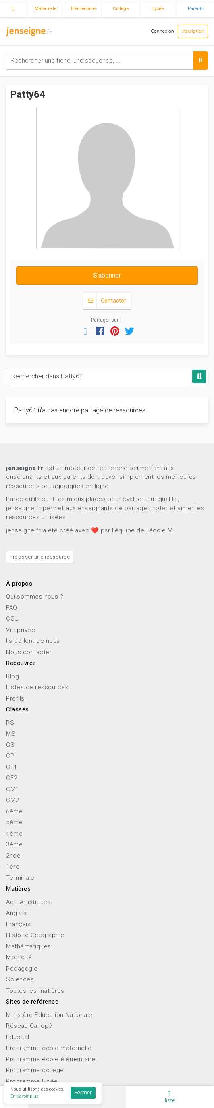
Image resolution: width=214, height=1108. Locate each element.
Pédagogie (22, 968)
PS (10, 722)
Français (18, 924)
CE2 (11, 778)
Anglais (16, 913)
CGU (12, 618)
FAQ (11, 607)
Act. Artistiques (28, 902)
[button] (85, 331)
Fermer (83, 1092)
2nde (13, 855)
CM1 (12, 789)
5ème (14, 822)
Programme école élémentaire (51, 1059)
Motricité (19, 957)
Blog (12, 676)
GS (10, 744)
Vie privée (20, 630)
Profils (15, 698)
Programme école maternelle (48, 1048)
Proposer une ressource (40, 557)
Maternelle (45, 8)
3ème (14, 844)
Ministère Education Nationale (49, 1015)
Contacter (107, 301)
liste (170, 1097)
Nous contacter (29, 652)
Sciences (20, 979)
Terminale (20, 877)
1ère (12, 866)
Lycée (158, 8)
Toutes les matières (35, 990)
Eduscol (17, 1037)
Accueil (13, 7)
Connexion (162, 31)
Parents (196, 8)
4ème (14, 833)
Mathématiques (28, 946)
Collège (121, 8)
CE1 (11, 767)
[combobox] (107, 61)
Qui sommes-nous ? (35, 596)
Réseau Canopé (29, 1025)
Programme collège (35, 1070)
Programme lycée (32, 1081)
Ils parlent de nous (33, 640)
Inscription (192, 31)
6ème (14, 811)
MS (10, 733)
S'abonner (107, 275)
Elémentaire (83, 8)
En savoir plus (24, 1096)
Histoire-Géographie (35, 935)
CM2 (12, 800)
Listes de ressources (37, 687)
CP (10, 755)
